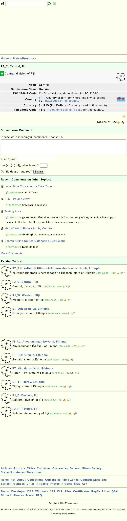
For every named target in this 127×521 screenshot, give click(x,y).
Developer (18, 494)
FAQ (39, 498)
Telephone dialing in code (65, 109)
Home (5, 58)
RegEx (95, 494)
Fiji (41, 97)
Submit (39, 175)
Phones (18, 498)
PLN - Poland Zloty (17, 202)
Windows (41, 494)
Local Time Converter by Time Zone (28, 189)
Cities (31, 471)
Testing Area (12, 214)
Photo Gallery (92, 471)
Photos (55, 487)
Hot (13, 483)
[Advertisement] (63, 31)
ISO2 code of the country (61, 100)
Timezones (34, 475)
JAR (53, 494)
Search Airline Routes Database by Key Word (35, 244)
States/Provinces (24, 58)
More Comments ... (13, 256)
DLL (60, 494)
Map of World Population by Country (29, 231)
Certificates (81, 494)
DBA (30, 494)
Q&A (115, 494)
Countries (44, 471)
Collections (35, 483)
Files (68, 494)
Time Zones (70, 483)
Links (106, 494)
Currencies (60, 471)
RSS (77, 487)
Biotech (6, 498)
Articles (67, 487)
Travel (30, 498)
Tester (5, 494)
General (75, 471)
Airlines (6, 471)
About (21, 483)
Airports (19, 471)
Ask (84, 487)
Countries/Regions (93, 483)
